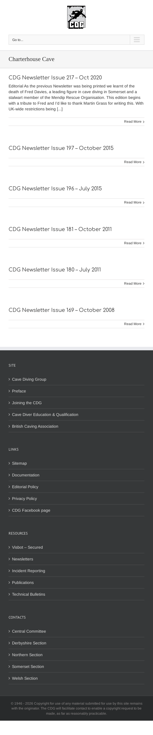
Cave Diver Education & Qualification (45, 414)
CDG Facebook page (31, 510)
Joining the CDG (27, 402)
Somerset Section (28, 666)
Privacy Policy (24, 498)
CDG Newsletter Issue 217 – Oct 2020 (55, 78)
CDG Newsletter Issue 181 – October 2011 (60, 229)
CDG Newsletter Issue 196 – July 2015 (55, 188)
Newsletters (22, 559)
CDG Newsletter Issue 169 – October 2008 (62, 310)
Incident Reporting (28, 570)
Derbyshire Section (29, 643)
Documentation (25, 475)
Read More (133, 122)
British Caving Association (35, 426)
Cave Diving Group (29, 379)
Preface (19, 391)
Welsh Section (25, 678)
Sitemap (19, 463)
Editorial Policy (25, 486)
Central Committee (29, 631)
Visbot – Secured (27, 547)
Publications (23, 582)
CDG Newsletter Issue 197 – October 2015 (61, 148)
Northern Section (27, 654)
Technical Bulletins (28, 594)
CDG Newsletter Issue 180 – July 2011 (55, 270)
